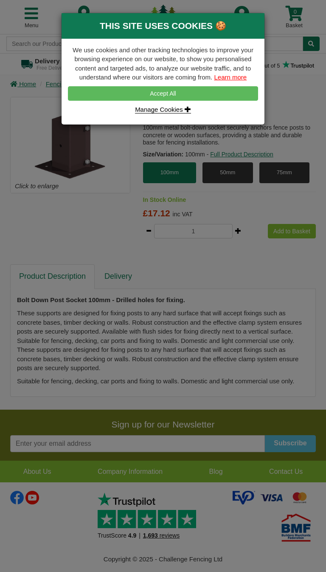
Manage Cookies (163, 109)
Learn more (230, 77)
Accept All (163, 93)
